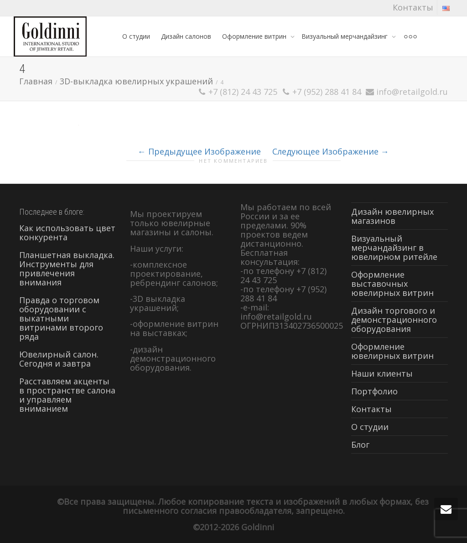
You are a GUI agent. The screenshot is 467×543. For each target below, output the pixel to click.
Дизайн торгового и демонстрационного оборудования (394, 319)
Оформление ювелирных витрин (392, 351)
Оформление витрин (255, 36)
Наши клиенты (382, 373)
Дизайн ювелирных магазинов (392, 216)
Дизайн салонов (186, 36)
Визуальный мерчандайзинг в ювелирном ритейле (394, 247)
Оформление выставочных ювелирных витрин (392, 283)
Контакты (413, 7)
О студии (136, 36)
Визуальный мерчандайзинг (345, 36)
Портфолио (374, 391)
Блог (360, 444)
